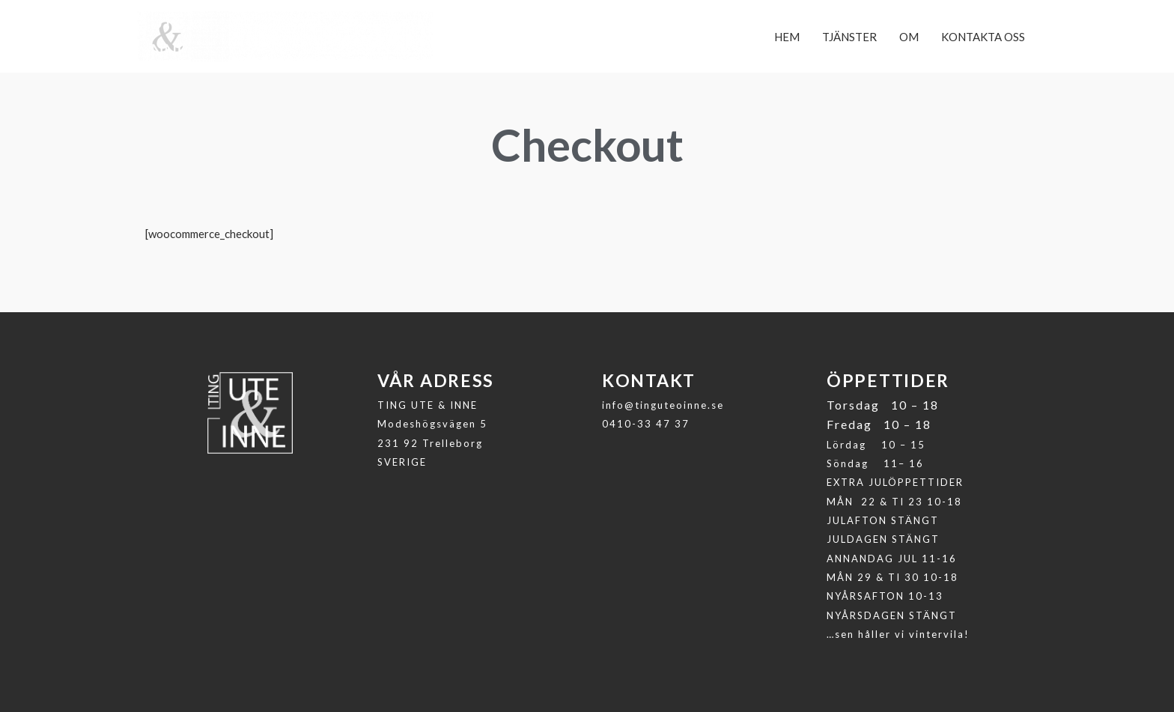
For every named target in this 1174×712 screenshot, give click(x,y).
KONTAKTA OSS (983, 36)
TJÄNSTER (849, 36)
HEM (787, 36)
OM (909, 36)
